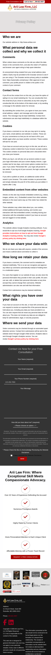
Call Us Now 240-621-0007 (34, 1)
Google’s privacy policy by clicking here (23, 339)
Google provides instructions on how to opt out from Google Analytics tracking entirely (24, 233)
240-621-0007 (12, 616)
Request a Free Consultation (25, 557)
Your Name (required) (25, 361)
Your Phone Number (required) (25, 380)
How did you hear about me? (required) (25, 424)
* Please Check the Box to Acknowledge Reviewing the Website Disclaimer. (25, 451)
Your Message (25, 390)
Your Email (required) (25, 370)
